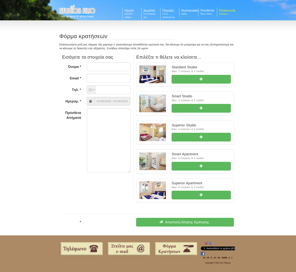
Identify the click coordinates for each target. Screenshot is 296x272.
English (206, 243)
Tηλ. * (76, 90)
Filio (77, 10)
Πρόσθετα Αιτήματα (73, 115)
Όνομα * (74, 67)
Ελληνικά (211, 243)
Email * (75, 78)
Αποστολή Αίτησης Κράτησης (184, 222)
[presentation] (108, 223)
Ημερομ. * (73, 101)
